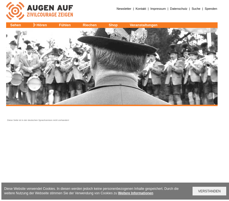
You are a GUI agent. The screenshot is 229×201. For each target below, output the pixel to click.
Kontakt (141, 8)
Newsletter (124, 8)
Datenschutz (178, 8)
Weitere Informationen (135, 193)
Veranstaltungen (143, 25)
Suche (196, 8)
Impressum (158, 8)
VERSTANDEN (209, 191)
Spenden (211, 8)
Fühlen (65, 25)
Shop (113, 25)
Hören (42, 25)
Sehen (15, 25)
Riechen (90, 25)
